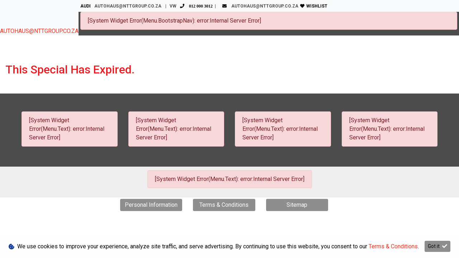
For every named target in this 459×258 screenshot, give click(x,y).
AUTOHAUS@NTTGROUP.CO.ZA (39, 31)
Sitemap (297, 204)
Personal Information (151, 204)
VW (192, 6)
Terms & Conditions (224, 204)
